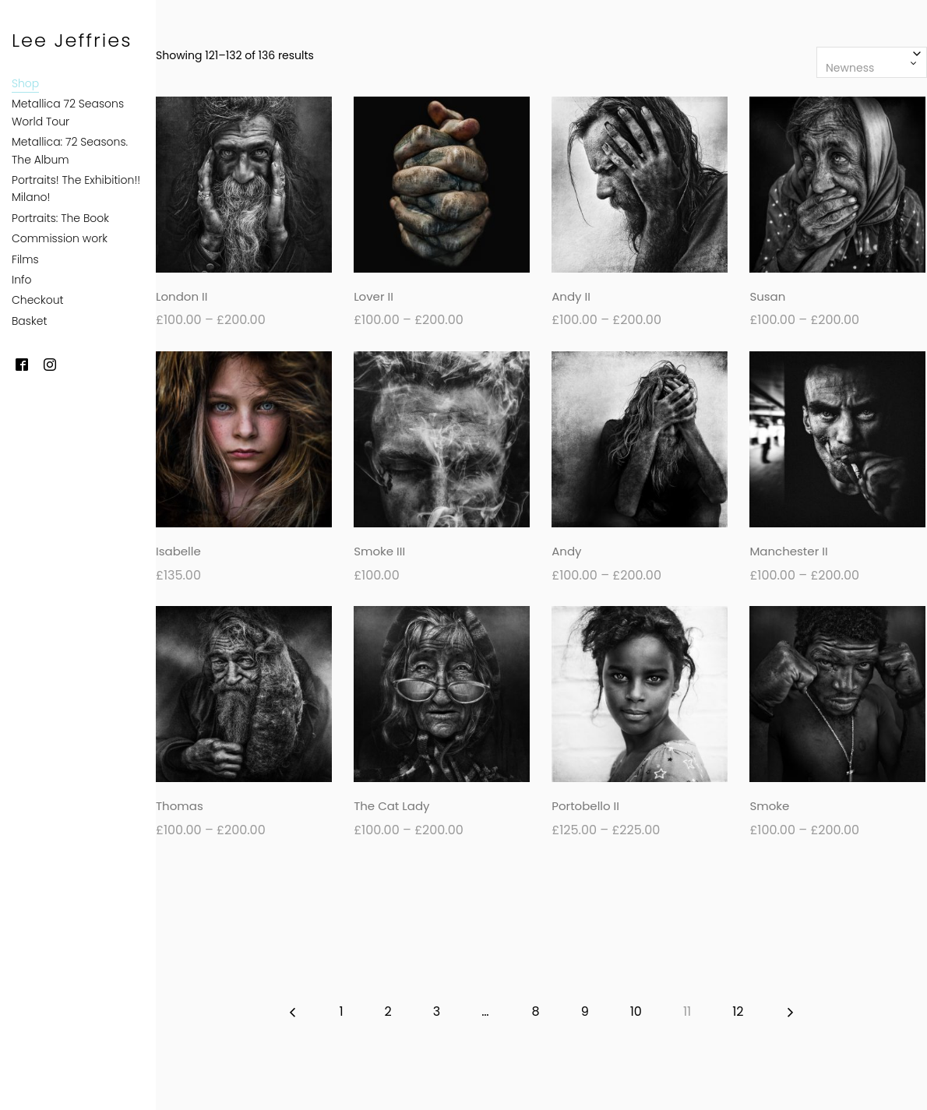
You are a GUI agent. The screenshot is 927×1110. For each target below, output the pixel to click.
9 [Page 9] (585, 1011)
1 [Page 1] (341, 1011)
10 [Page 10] (636, 1011)
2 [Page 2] (388, 1011)
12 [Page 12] (737, 1011)
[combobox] (871, 62)
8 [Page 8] (536, 1011)
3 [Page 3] (436, 1011)
